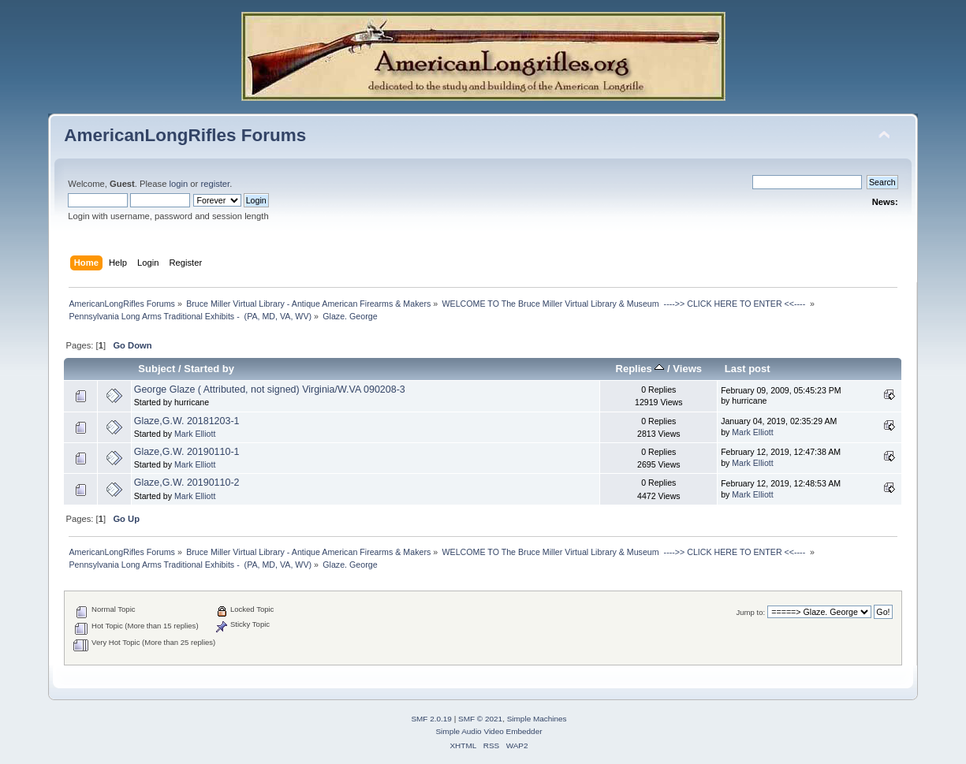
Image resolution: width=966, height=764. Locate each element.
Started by (209, 369)
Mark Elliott (194, 433)
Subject (156, 369)
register (214, 183)
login (179, 183)
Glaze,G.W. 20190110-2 (187, 482)
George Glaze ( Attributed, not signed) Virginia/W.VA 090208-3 (269, 389)
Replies (640, 369)
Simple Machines (537, 718)
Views (687, 369)
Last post (747, 369)
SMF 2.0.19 (431, 718)
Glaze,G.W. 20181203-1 (187, 421)
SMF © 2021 (480, 718)
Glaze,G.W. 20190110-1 (187, 451)
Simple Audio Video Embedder (488, 731)
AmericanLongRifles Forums (185, 135)
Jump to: (751, 612)
